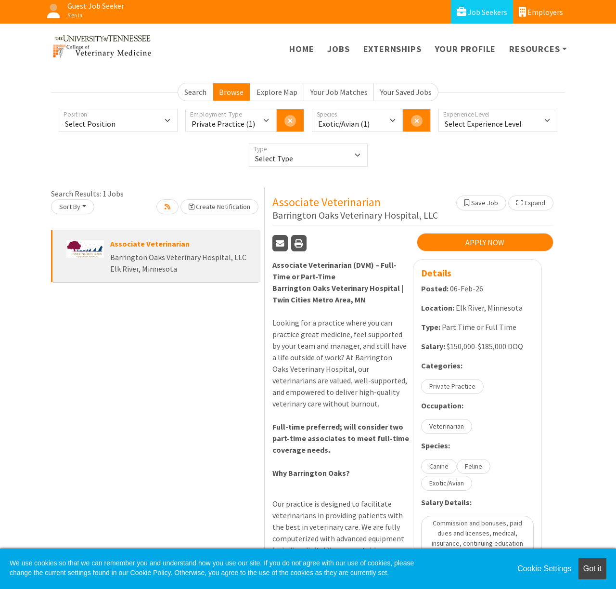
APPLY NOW (484, 242)
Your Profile (465, 48)
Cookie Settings (544, 568)
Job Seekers (482, 12)
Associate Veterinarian (150, 244)
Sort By (69, 206)
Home (301, 48)
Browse (231, 92)
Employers (541, 12)
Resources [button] (534, 48)
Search (195, 92)
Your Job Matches (339, 92)
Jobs (338, 48)
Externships (392, 48)
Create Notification (219, 206)
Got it (592, 568)
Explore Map (277, 92)
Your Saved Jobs (406, 92)
